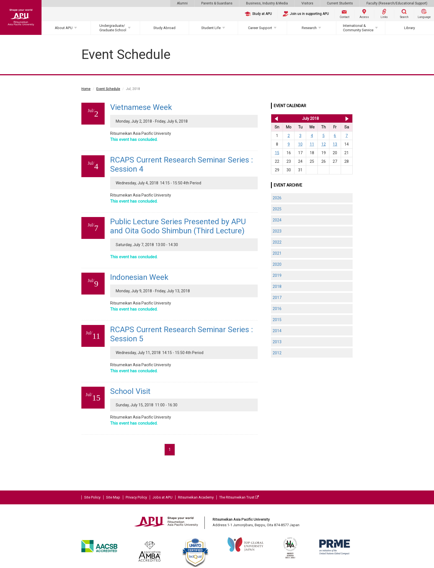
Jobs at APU (162, 497)
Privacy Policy (136, 497)
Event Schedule (108, 89)
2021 (277, 253)
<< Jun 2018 (275, 118)
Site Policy (92, 497)
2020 (277, 264)
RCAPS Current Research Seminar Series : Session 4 (181, 164)
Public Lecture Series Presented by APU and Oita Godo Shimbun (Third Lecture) (178, 226)
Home (86, 89)
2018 (277, 286)
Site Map (113, 497)
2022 (277, 242)
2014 (277, 331)
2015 (277, 319)
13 (335, 144)
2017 (277, 297)
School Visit (130, 391)
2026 (277, 198)
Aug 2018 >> (347, 118)
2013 (277, 342)
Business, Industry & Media (267, 3)
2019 (277, 275)
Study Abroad (164, 28)
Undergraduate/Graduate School (112, 28)
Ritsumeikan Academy (196, 497)
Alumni (182, 3)
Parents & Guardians (216, 3)
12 (323, 144)
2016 (277, 308)
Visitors (307, 3)
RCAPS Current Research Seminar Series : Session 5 (181, 334)
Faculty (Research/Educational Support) (396, 3)
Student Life (211, 28)
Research (309, 28)
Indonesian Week (139, 277)
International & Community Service (358, 28)
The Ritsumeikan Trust (239, 497)
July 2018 (310, 118)
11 (312, 144)
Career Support (260, 28)
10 (300, 144)
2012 (277, 353)
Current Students (340, 3)
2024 (277, 220)
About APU (64, 28)
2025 (277, 209)
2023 (277, 231)
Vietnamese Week (141, 107)
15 (277, 153)
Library (409, 28)
